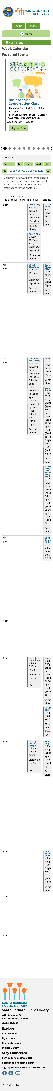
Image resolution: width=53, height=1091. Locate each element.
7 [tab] (33, 148)
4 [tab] (19, 148)
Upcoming (9, 164)
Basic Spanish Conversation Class (24, 101)
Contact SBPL (9, 1033)
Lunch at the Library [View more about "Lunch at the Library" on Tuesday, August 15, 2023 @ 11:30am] (34, 360)
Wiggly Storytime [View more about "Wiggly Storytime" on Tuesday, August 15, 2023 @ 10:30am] (34, 266)
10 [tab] (48, 148)
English (18, 25)
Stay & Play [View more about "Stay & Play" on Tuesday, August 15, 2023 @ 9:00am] (34, 205)
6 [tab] (29, 148)
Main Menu (15, 42)
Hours (30, 33)
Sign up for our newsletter (17, 1057)
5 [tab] (24, 148)
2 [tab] (9, 148)
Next (51, 148)
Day (47, 164)
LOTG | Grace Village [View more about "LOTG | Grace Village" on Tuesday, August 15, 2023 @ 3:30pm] (32, 743)
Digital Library (10, 1047)
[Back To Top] (26, 1085)
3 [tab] (14, 148)
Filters (11, 157)
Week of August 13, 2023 (26, 170)
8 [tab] (38, 148)
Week (38, 164)
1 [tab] (5, 148)
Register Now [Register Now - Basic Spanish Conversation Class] (18, 128)
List (19, 164)
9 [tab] (43, 148)
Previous (2, 148)
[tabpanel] (26, 95)
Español (33, 25)
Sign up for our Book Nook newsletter (24, 1067)
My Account (8, 1038)
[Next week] (48, 171)
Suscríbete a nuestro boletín (18, 1062)
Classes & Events (11, 1043)
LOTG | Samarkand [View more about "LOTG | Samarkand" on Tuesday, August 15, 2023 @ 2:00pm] (34, 659)
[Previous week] (4, 171)
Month (29, 164)
